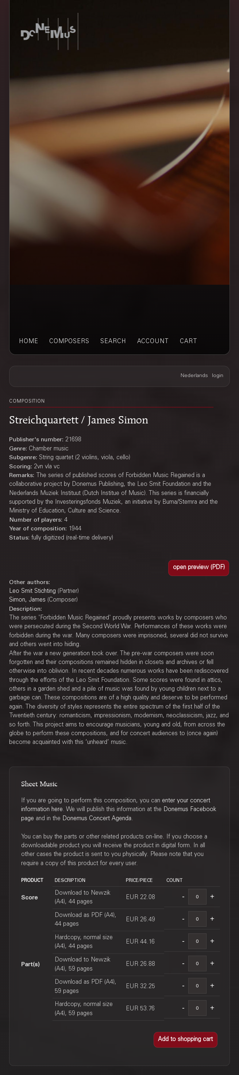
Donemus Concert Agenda (96, 819)
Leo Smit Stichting (32, 591)
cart (188, 342)
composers (69, 342)
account (153, 342)
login (217, 376)
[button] (198, 568)
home (28, 342)
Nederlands (194, 376)
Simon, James (27, 600)
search (113, 342)
